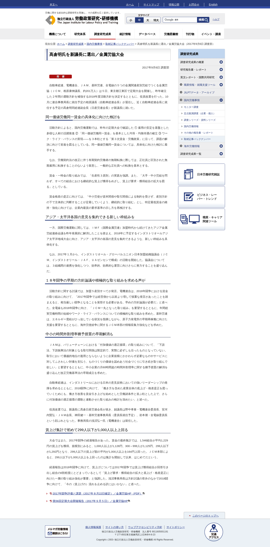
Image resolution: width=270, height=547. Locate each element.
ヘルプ (216, 19)
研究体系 (80, 34)
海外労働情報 (192, 146)
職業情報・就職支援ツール (199, 84)
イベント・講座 (211, 34)
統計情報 (125, 34)
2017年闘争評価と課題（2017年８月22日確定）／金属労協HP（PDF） (99, 493)
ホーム (130, 4)
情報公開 (174, 4)
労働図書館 (171, 34)
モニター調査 (191, 107)
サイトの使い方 (114, 527)
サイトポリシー (175, 527)
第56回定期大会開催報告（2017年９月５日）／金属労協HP (91, 501)
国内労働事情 (94, 43)
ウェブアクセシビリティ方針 (145, 527)
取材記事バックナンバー (119, 43)
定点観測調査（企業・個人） (200, 113)
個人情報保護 (93, 527)
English (213, 4)
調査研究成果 (102, 34)
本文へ (54, 4)
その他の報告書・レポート (198, 132)
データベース (147, 34)
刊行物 (190, 34)
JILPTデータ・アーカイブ (199, 92)
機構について (57, 34)
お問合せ (194, 4)
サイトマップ (151, 4)
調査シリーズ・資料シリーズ (200, 120)
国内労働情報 (191, 126)
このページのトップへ (205, 515)
